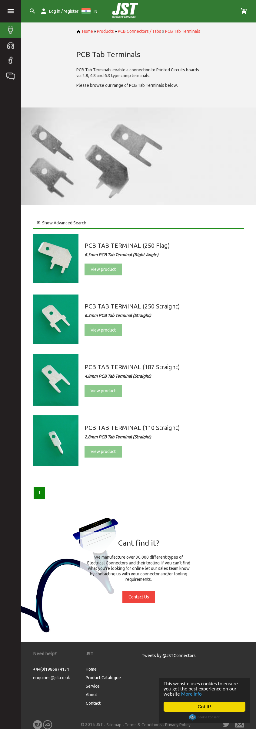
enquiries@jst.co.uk (51, 677)
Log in (54, 11)
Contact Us (138, 596)
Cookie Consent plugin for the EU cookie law (204, 717)
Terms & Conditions (143, 724)
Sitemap (113, 724)
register (71, 11)
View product (103, 269)
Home (84, 31)
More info (191, 694)
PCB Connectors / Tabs (139, 31)
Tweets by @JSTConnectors (169, 655)
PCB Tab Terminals (182, 31)
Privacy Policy (178, 724)
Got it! (204, 706)
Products (105, 31)
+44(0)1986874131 (51, 669)
